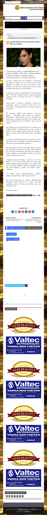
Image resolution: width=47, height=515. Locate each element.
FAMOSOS (18, 195)
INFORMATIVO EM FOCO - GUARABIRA (26, 509)
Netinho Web (28, 511)
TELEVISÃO (10, 36)
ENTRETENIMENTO (11, 195)
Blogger (26, 29)
